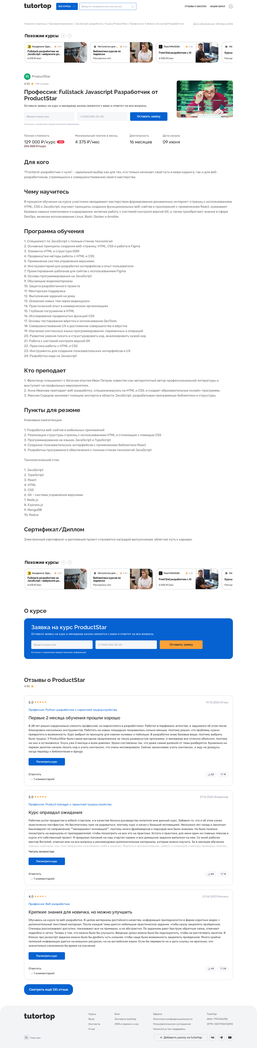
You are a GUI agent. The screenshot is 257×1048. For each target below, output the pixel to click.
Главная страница (35, 23)
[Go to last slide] (63, 36)
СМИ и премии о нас (127, 1024)
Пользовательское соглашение (172, 1024)
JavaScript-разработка (89, 23)
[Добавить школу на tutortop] (180, 1037)
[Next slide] (69, 36)
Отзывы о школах (195, 6)
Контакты (94, 1024)
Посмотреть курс (46, 761)
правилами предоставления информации (57, 124)
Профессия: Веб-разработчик (49, 904)
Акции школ (217, 6)
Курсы (92, 1014)
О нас (92, 1029)
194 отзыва (42, 83)
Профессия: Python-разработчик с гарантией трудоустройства (73, 709)
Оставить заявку (148, 116)
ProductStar (41, 76)
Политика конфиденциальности (173, 1019)
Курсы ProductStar (116, 23)
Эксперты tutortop (125, 1019)
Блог (117, 1014)
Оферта (157, 1014)
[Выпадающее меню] (231, 6)
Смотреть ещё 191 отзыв (48, 989)
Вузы (92, 1019)
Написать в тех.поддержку (169, 1029)
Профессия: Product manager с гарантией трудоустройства (70, 804)
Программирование (61, 23)
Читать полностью (41, 851)
